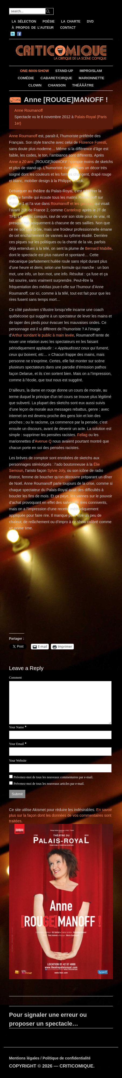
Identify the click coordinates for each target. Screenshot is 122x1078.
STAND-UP (64, 71)
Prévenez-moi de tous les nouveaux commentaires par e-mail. (53, 777)
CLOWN (34, 85)
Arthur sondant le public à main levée (43, 335)
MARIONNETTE (91, 78)
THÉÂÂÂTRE (83, 85)
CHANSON (57, 85)
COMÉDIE (26, 78)
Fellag (82, 435)
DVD (90, 21)
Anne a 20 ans (21, 162)
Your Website (18, 760)
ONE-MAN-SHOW (34, 71)
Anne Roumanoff (29, 110)
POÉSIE (49, 21)
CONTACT (68, 28)
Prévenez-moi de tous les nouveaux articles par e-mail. (48, 784)
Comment (15, 677)
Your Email (16, 744)
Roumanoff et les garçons (72, 203)
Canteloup (72, 210)
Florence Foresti (92, 142)
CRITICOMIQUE (76, 1066)
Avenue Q (43, 441)
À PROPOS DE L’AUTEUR (33, 28)
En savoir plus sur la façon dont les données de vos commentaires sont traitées (60, 815)
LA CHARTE (71, 21)
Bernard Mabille (98, 248)
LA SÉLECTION (24, 21)
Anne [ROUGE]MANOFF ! (66, 100)
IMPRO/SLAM (90, 71)
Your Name (16, 727)
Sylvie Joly (56, 470)
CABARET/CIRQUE (56, 78)
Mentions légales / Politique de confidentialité (50, 1058)
